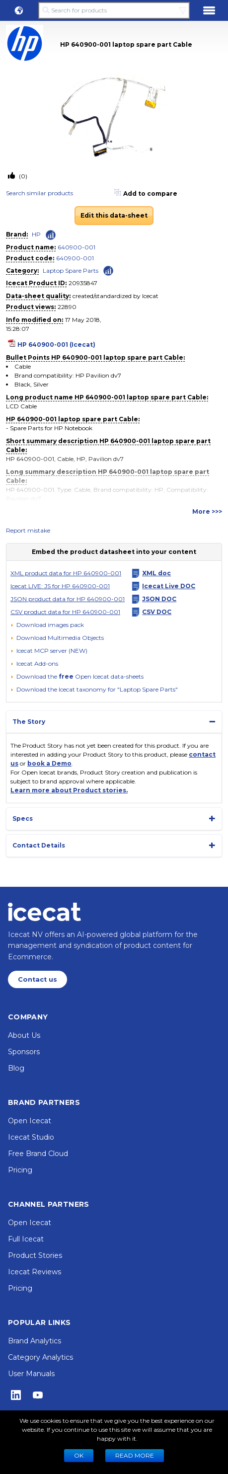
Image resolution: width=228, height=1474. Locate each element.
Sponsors (24, 1051)
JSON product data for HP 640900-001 (67, 599)
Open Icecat (29, 1120)
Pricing (20, 1169)
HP (36, 234)
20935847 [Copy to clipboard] (83, 283)
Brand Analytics (34, 1340)
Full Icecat (26, 1239)
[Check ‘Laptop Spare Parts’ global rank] (108, 270)
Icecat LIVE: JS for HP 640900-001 (60, 586)
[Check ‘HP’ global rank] (51, 235)
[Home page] (44, 912)
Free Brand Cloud (38, 1153)
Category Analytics (40, 1357)
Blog (16, 1068)
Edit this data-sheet (114, 215)
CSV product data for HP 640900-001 (65, 612)
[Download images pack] (47, 625)
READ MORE (134, 1455)
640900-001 (76, 247)
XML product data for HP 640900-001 (65, 573)
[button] (18, 10)
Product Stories (35, 1255)
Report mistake (28, 530)
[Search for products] (114, 10)
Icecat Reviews (34, 1271)
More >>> (207, 511)
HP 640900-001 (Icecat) (56, 344)
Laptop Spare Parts (70, 270)
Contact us (37, 979)
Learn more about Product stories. (69, 790)
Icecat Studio (31, 1137)
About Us (24, 1035)
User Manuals (31, 1373)
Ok (78, 1455)
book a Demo (49, 763)
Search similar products (39, 193)
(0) (22, 176)
